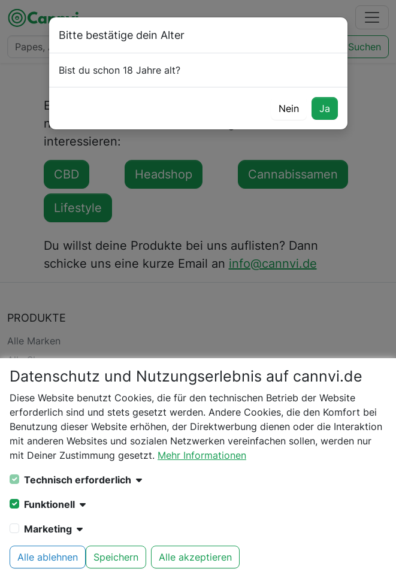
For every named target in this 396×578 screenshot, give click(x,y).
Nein (289, 108)
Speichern (115, 557)
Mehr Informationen (202, 455)
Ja (324, 108)
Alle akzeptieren (195, 557)
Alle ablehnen (47, 557)
